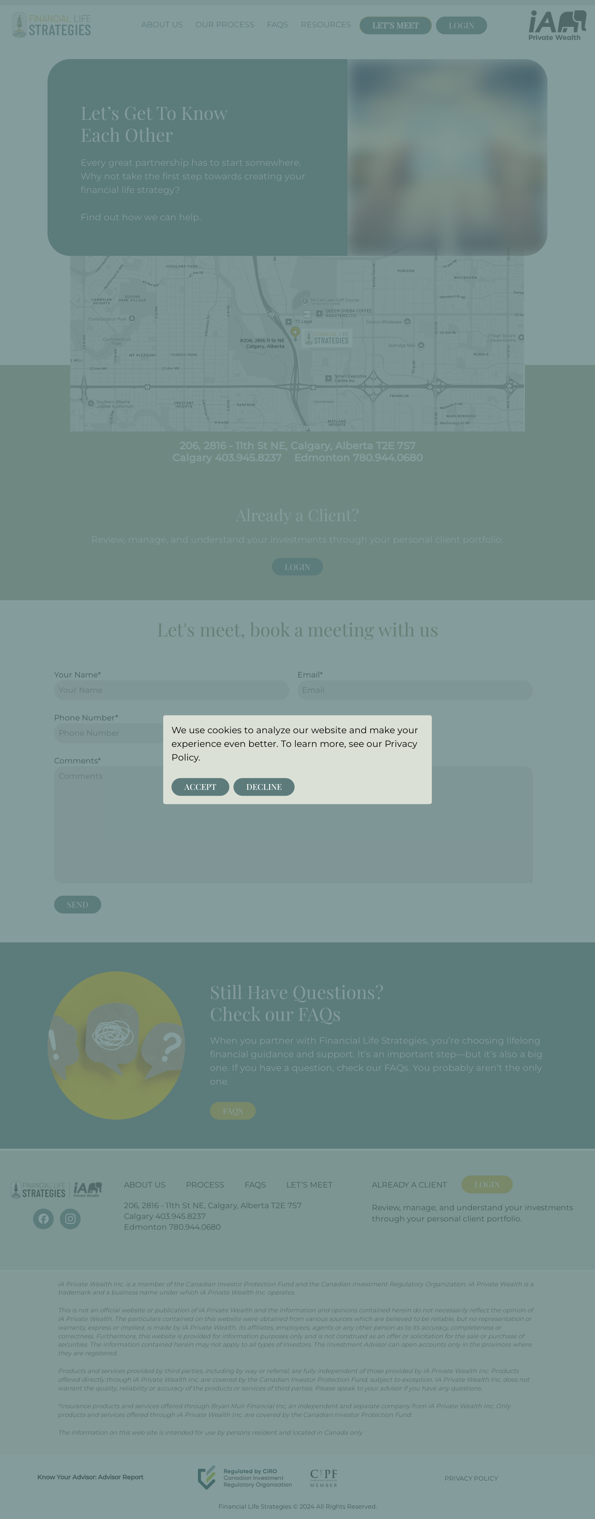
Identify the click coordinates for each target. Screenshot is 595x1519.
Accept (200, 786)
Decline (264, 786)
